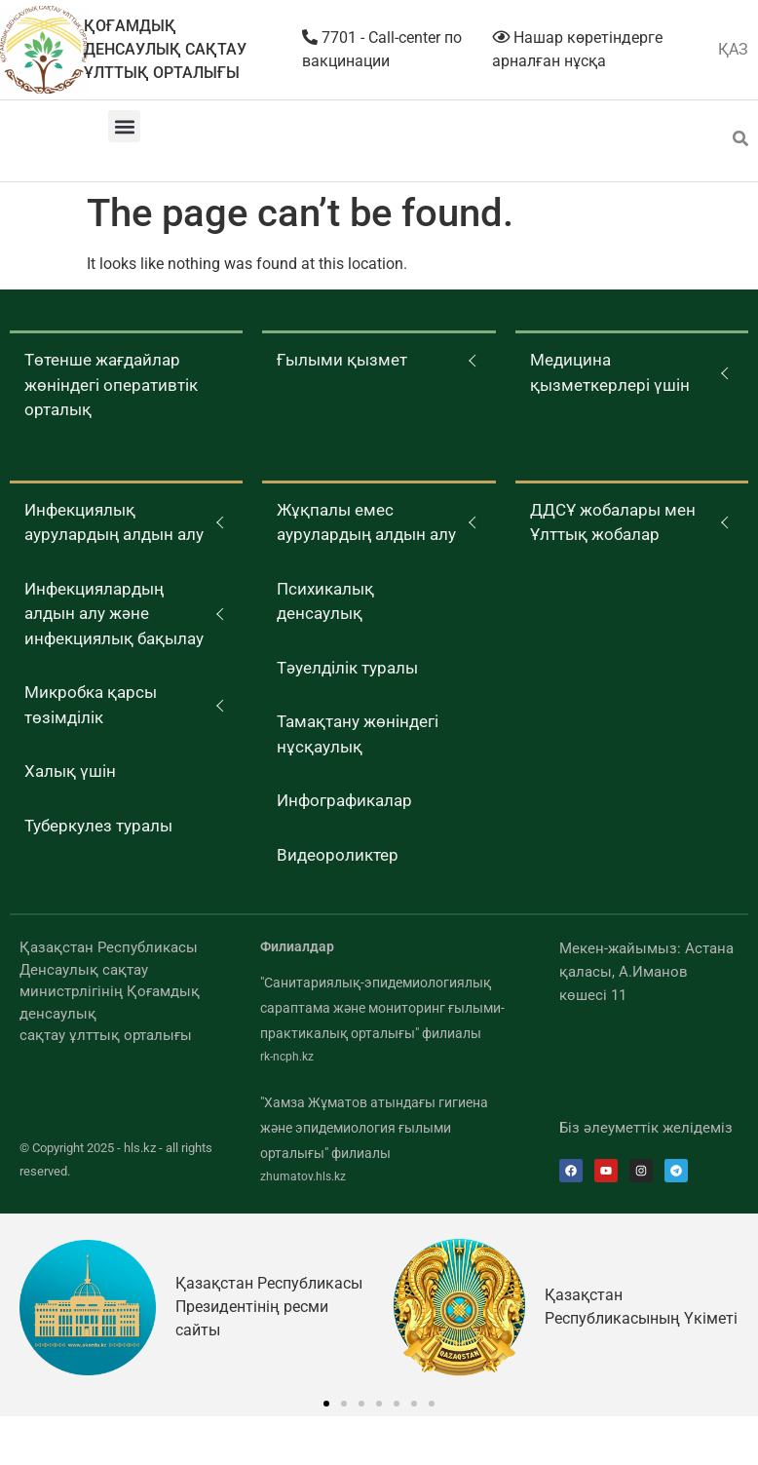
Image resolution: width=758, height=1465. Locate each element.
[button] (124, 126)
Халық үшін (70, 771)
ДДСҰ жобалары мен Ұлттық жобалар (613, 522)
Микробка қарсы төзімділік (90, 704)
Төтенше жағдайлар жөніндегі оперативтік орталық (111, 384)
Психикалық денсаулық (325, 601)
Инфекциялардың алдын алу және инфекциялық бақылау (114, 613)
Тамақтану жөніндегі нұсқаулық (357, 734)
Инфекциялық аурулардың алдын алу (114, 522)
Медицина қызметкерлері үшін (610, 372)
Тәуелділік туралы (347, 667)
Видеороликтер (337, 855)
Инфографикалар (344, 800)
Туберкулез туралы (98, 825)
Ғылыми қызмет (342, 359)
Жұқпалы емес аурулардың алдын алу (366, 522)
